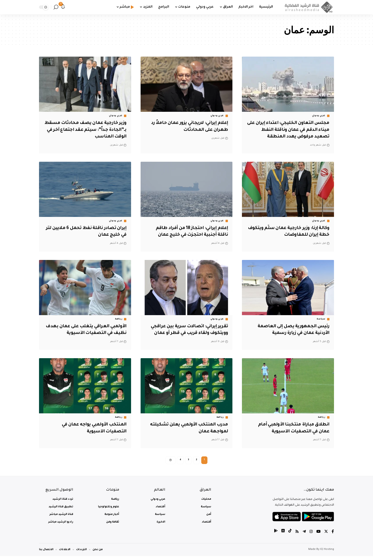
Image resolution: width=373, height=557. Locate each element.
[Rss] (297, 533)
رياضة (119, 319)
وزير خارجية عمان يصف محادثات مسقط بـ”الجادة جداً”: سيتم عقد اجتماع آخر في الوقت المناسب (93, 130)
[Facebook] (333, 533)
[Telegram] (304, 533)
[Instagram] (311, 533)
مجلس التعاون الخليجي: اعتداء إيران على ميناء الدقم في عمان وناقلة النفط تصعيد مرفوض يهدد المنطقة (289, 130)
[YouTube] (318, 533)
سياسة (321, 319)
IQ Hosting (327, 550)
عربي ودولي (318, 116)
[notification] (63, 7)
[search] (56, 7)
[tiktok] (290, 533)
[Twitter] (326, 533)
